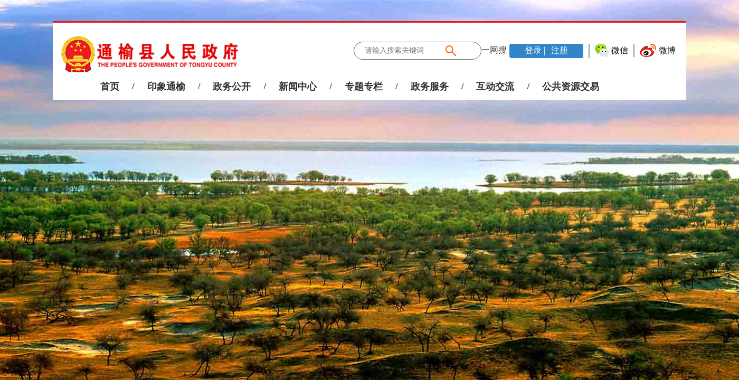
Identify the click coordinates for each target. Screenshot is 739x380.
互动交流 (495, 86)
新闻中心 (298, 86)
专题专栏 (364, 86)
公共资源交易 (570, 86)
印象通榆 (166, 86)
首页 (109, 86)
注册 (558, 50)
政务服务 (430, 86)
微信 (619, 50)
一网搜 (494, 49)
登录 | (536, 50)
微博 (667, 50)
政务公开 (232, 86)
